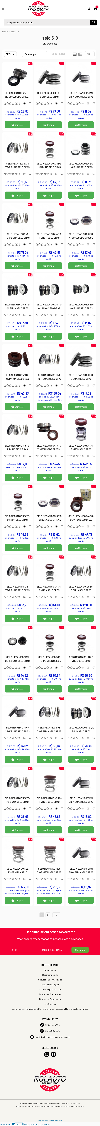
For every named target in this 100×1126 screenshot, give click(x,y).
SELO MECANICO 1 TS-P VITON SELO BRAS (81, 659)
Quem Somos (50, 970)
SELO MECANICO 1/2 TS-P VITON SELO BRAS (49, 800)
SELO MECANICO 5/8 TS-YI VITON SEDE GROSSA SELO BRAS (49, 447)
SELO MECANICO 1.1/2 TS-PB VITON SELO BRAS (17, 870)
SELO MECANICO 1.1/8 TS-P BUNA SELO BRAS (49, 729)
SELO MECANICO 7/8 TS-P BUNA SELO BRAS (81, 588)
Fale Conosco (50, 1004)
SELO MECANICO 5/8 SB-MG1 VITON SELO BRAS (17, 377)
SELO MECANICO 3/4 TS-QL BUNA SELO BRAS (49, 306)
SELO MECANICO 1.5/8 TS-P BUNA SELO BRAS (49, 377)
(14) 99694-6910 (50, 1031)
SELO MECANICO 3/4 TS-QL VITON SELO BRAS (81, 518)
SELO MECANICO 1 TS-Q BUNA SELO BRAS (49, 94)
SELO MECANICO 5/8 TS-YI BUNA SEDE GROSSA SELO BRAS (81, 236)
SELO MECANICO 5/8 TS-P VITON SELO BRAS (81, 447)
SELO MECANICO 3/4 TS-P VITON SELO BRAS (49, 236)
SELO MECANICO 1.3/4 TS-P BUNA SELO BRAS (17, 165)
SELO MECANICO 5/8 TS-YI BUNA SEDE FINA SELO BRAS (49, 518)
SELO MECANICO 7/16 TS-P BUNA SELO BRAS (17, 588)
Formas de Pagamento (50, 999)
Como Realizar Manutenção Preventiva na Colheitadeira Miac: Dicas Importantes (50, 1009)
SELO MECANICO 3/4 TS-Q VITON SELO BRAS (17, 518)
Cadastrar (80, 950)
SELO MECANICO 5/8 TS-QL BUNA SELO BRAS (17, 306)
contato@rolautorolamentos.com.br (50, 1037)
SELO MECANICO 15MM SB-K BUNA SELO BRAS (81, 800)
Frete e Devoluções (50, 984)
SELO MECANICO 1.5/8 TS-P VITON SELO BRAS (49, 870)
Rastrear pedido (50, 974)
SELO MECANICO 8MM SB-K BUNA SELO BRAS (17, 659)
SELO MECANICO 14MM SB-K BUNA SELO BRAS (17, 729)
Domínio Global (56, 1120)
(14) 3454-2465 (50, 1025)
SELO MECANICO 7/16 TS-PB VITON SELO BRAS (49, 659)
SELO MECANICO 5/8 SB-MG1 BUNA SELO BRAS (81, 306)
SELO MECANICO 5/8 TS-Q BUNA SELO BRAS (81, 377)
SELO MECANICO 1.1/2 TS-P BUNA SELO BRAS (17, 236)
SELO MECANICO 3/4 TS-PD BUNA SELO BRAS (17, 800)
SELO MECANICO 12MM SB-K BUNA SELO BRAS (81, 870)
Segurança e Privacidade (50, 979)
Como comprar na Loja (50, 989)
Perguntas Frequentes (50, 994)
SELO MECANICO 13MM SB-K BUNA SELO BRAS (81, 94)
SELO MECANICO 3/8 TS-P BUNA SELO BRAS (17, 447)
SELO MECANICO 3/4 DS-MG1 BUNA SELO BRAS (49, 165)
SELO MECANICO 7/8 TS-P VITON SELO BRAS (49, 588)
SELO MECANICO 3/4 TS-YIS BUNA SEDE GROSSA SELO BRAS (17, 95)
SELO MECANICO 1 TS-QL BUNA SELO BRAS (81, 729)
